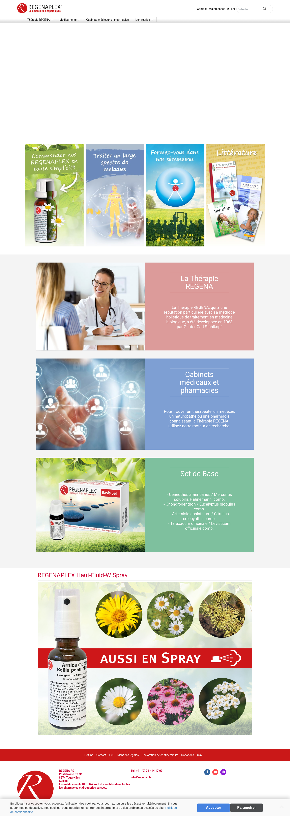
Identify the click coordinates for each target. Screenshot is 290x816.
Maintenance (217, 8)
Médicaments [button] (68, 19)
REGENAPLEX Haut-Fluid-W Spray (83, 575)
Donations (187, 755)
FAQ (111, 755)
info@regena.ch (141, 777)
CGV (200, 755)
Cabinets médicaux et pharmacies (107, 19)
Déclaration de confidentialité (160, 755)
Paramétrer (246, 808)
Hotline (88, 755)
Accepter (213, 808)
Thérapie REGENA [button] (39, 19)
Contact (202, 8)
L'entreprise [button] (143, 19)
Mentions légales (128, 755)
